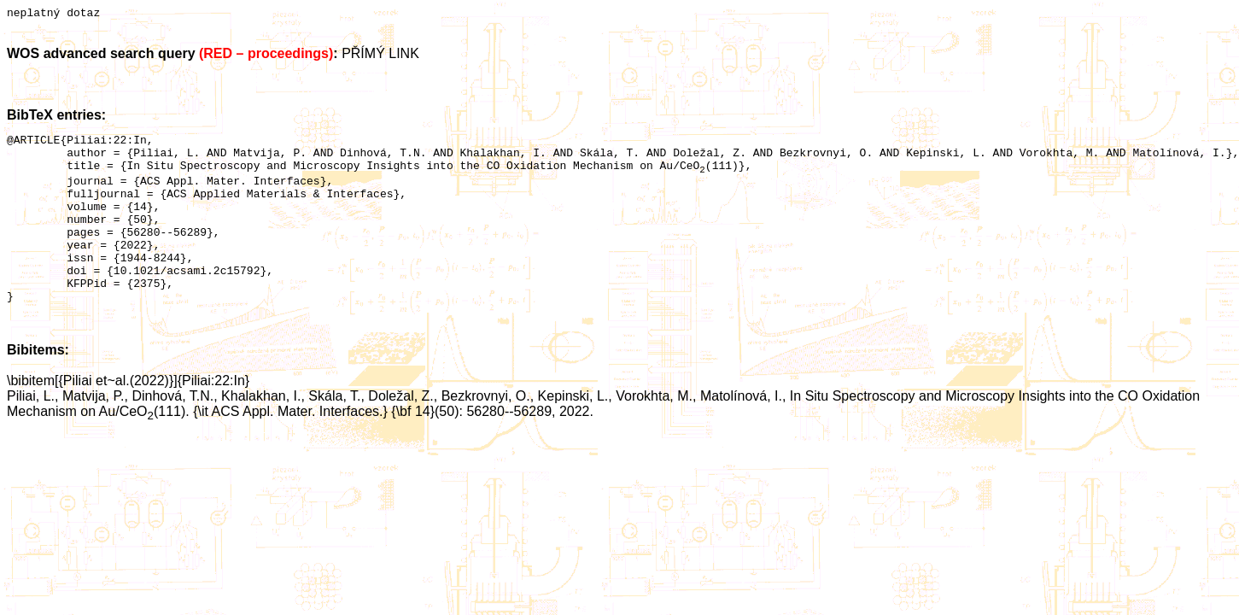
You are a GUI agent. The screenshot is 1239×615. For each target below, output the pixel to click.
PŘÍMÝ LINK (380, 56)
